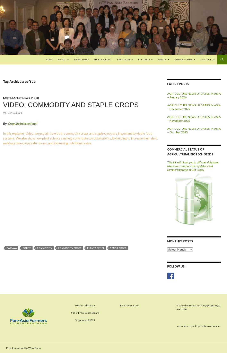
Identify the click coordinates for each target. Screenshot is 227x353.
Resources (123, 59)
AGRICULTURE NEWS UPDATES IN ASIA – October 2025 (194, 130)
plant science (95, 248)
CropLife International (22, 123)
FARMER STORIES (183, 59)
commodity (44, 248)
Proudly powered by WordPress (23, 348)
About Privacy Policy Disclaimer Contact (198, 326)
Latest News (81, 59)
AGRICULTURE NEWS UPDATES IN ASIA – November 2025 (194, 118)
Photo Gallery (103, 59)
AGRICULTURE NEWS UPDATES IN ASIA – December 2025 (194, 107)
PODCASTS (144, 59)
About (62, 59)
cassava (12, 248)
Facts (7, 97)
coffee (27, 248)
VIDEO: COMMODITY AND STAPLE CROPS (71, 105)
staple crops (118, 248)
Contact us (207, 59)
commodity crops (69, 248)
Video (35, 97)
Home (49, 59)
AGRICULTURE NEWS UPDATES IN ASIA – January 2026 (194, 95)
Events (162, 59)
